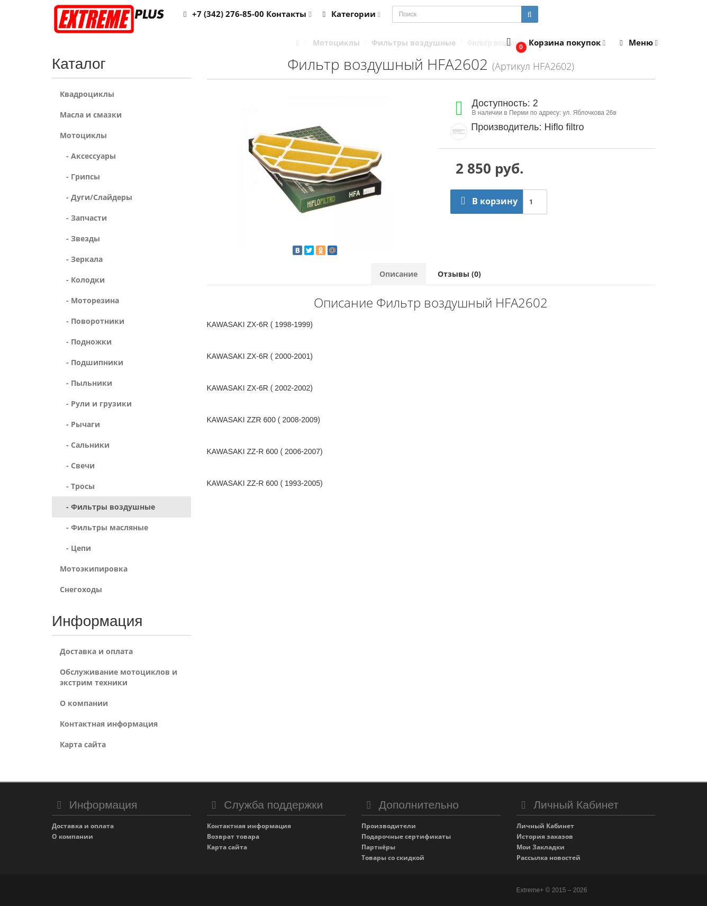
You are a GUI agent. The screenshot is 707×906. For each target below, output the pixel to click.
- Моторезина (89, 300)
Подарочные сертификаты (406, 836)
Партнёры (378, 846)
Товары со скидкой (392, 857)
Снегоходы (81, 589)
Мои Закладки (540, 846)
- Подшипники (91, 362)
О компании (84, 703)
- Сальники (85, 445)
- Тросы (77, 486)
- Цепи (75, 548)
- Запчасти (83, 218)
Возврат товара (233, 836)
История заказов (544, 836)
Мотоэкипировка (94, 569)
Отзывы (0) (459, 274)
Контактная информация (109, 724)
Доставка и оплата (96, 651)
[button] (553, 43)
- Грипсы (80, 176)
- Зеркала (81, 259)
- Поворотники (92, 321)
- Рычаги (80, 424)
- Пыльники (86, 383)
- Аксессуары (88, 156)
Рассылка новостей (548, 857)
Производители (388, 825)
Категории (349, 13)
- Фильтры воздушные (107, 507)
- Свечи (77, 465)
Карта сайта (83, 744)
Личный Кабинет (545, 825)
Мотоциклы (83, 135)
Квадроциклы (87, 94)
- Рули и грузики (96, 403)
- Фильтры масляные (104, 527)
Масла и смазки (91, 115)
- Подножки (86, 342)
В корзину (487, 201)
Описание (398, 274)
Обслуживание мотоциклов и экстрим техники (118, 677)
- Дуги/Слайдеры (96, 197)
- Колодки (82, 280)
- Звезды (80, 238)
